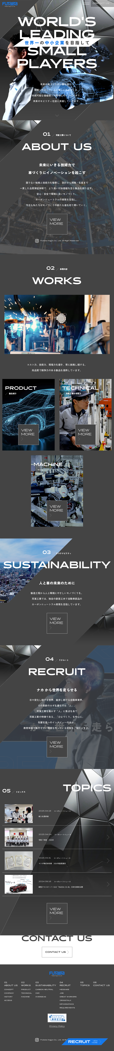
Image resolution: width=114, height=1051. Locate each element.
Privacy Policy (57, 1026)
